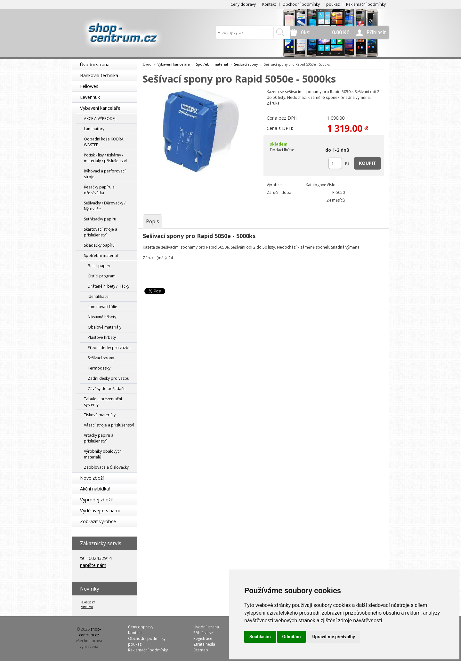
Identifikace (98, 296)
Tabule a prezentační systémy (103, 401)
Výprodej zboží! (96, 500)
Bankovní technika (99, 75)
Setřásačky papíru (100, 219)
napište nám (93, 565)
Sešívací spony (101, 358)
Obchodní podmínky (301, 4)
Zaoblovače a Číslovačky (106, 467)
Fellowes (89, 86)
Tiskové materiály (100, 415)
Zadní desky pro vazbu (108, 378)
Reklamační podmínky (366, 4)
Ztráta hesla (204, 644)
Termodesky (99, 368)
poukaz (333, 4)
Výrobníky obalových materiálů (103, 454)
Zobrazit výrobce (98, 521)
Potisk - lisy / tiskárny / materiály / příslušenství (105, 157)
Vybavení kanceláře (100, 108)
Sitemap (200, 650)
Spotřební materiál (101, 255)
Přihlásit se (203, 632)
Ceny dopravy (243, 4)
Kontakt (269, 4)
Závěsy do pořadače (106, 388)
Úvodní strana (94, 64)
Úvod (147, 64)
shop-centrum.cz (90, 632)
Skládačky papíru (99, 245)
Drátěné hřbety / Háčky (108, 286)
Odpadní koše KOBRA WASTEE (104, 141)
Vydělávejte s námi (100, 510)
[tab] (152, 221)
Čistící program (102, 276)
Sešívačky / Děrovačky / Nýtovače (104, 205)
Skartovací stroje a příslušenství (100, 232)
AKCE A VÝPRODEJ (100, 118)
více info (87, 607)
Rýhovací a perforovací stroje (104, 173)
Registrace (202, 638)
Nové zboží (92, 478)
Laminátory (94, 128)
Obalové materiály (104, 327)
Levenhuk (90, 97)
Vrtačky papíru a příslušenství (98, 438)
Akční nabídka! (95, 489)
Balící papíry (99, 265)
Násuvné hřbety (102, 317)
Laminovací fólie (102, 306)
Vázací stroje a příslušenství (109, 425)
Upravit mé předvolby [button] (333, 636)
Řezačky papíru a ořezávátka (99, 189)
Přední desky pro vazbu (109, 347)
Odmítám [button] (291, 636)
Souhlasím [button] (260, 636)
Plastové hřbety (102, 337)
